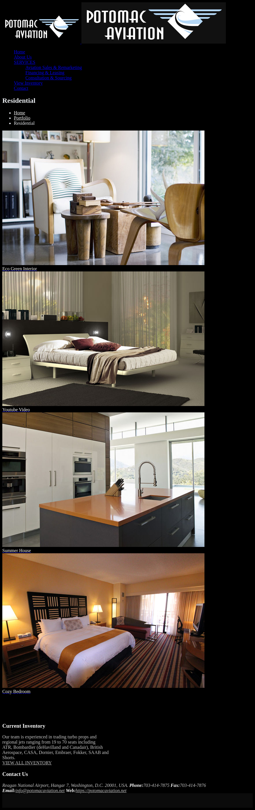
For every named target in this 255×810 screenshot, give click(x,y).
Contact (21, 88)
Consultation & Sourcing (48, 77)
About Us (23, 57)
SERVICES (24, 62)
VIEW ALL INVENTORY (27, 762)
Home (19, 51)
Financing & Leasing (44, 72)
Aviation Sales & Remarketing (53, 67)
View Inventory (28, 83)
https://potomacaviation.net (101, 790)
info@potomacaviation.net (40, 790)
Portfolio (22, 118)
